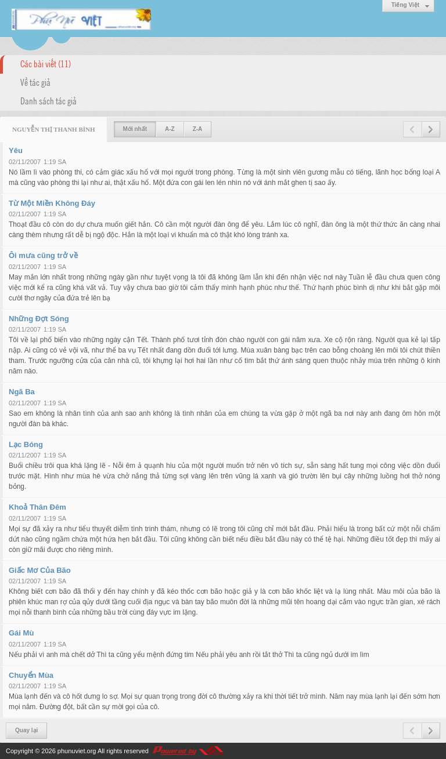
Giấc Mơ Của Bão (40, 570)
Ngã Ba (22, 391)
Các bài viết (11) (45, 63)
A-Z (170, 129)
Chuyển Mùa (31, 675)
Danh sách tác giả (48, 100)
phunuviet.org (76, 750)
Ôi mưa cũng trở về (43, 255)
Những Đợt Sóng (39, 318)
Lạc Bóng (26, 444)
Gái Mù (21, 633)
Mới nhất (135, 129)
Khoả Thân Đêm (37, 507)
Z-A (198, 129)
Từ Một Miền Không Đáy (52, 203)
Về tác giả (35, 81)
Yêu (16, 150)
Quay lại (26, 730)
